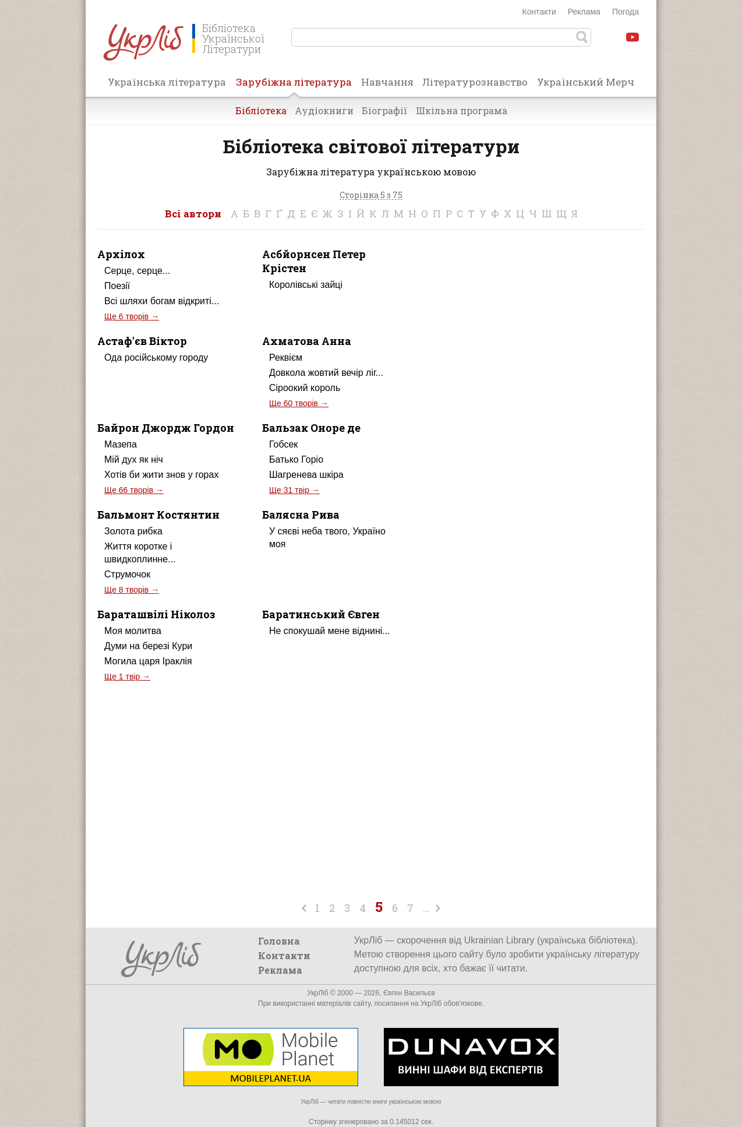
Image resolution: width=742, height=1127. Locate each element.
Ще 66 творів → (134, 490)
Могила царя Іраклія (148, 661)
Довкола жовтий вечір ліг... (326, 373)
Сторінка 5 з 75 (371, 195)
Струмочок (127, 574)
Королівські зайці (305, 285)
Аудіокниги (324, 110)
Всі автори (193, 213)
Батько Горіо (296, 459)
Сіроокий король (304, 388)
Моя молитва (132, 631)
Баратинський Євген (321, 614)
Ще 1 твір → (127, 676)
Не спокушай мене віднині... (329, 631)
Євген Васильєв (409, 993)
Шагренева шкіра (306, 475)
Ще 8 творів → (131, 589)
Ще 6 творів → (131, 316)
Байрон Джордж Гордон (165, 428)
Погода (625, 12)
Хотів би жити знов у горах (161, 475)
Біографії (385, 110)
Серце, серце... (137, 271)
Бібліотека (261, 110)
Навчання (387, 82)
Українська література (167, 82)
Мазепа (120, 444)
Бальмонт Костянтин (158, 515)
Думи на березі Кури (148, 646)
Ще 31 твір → (294, 490)
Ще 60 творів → (298, 403)
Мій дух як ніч (133, 459)
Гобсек (283, 444)
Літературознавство (475, 82)
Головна (279, 941)
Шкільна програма (461, 110)
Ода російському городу (156, 357)
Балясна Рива (301, 515)
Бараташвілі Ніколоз (156, 614)
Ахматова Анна (306, 341)
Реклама (584, 12)
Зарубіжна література (294, 85)
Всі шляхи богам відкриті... (161, 301)
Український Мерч (585, 82)
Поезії (117, 286)
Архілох (121, 254)
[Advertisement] (547, 346)
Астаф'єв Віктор (142, 341)
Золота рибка (133, 531)
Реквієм (285, 357)
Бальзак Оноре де (311, 428)
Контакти (539, 12)
